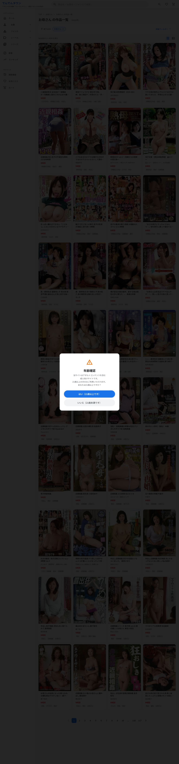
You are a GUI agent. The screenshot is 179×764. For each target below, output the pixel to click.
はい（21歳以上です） (89, 394)
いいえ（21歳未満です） (89, 402)
